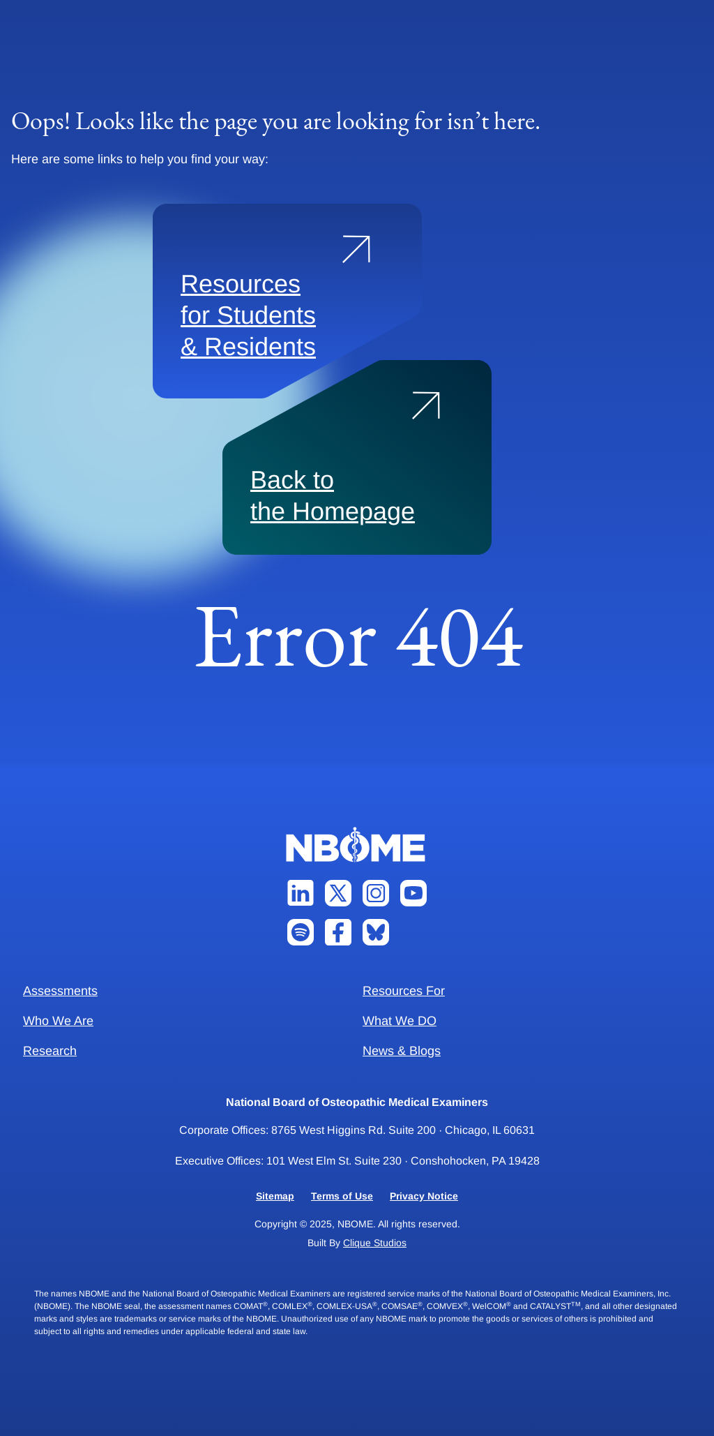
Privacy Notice (424, 1196)
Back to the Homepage (332, 495)
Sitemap (275, 1196)
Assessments (60, 991)
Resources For (404, 991)
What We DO (399, 1021)
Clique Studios (375, 1242)
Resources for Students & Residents (248, 315)
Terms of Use (342, 1196)
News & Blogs (402, 1051)
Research (50, 1051)
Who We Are (58, 1021)
